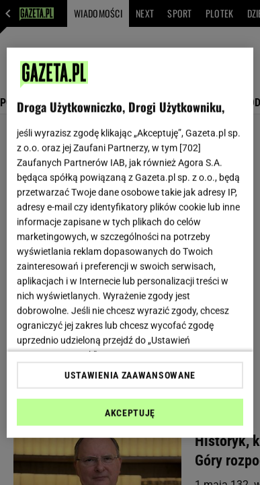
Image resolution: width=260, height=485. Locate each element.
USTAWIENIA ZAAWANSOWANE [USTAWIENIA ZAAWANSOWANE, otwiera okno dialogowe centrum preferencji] (130, 375)
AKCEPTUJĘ (130, 413)
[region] (130, 242)
